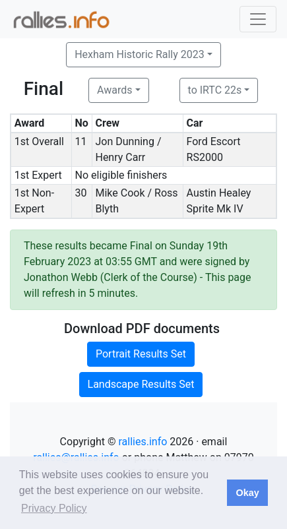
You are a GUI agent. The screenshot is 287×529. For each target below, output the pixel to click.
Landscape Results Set (141, 384)
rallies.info (142, 441)
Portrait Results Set (141, 354)
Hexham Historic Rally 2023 (140, 54)
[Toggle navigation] (257, 19)
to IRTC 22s (215, 90)
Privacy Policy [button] (54, 508)
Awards (114, 90)
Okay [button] (247, 492)
